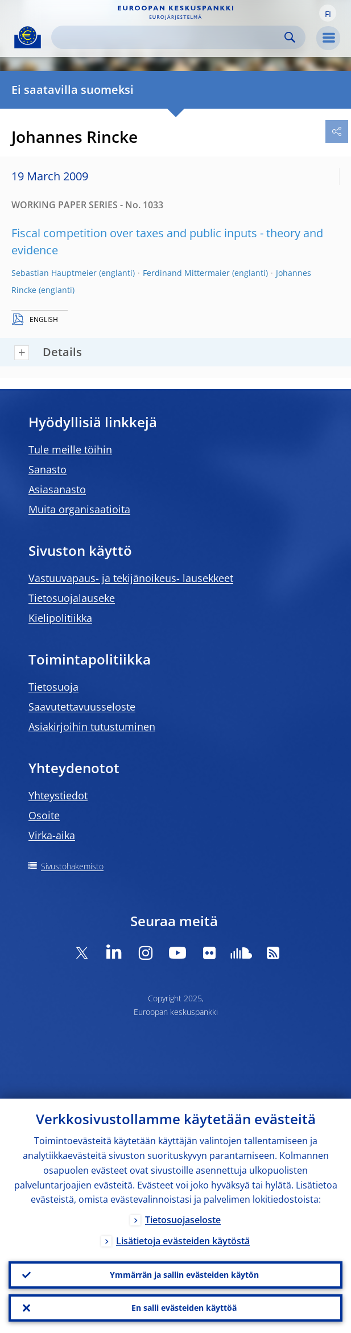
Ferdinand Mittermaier (186, 272)
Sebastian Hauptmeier (54, 272)
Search (289, 37)
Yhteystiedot (58, 795)
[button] (327, 13)
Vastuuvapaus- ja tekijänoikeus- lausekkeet (130, 578)
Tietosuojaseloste (183, 1220)
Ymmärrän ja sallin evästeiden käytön (184, 1274)
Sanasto (47, 469)
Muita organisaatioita (79, 509)
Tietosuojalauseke (71, 598)
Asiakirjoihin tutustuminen (91, 726)
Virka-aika (51, 835)
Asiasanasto (57, 489)
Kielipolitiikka (60, 618)
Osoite (44, 815)
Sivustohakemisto (72, 866)
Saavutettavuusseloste (81, 706)
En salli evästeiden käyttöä (184, 1307)
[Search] (169, 37)
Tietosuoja (53, 687)
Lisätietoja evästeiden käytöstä (183, 1241)
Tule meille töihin (70, 449)
